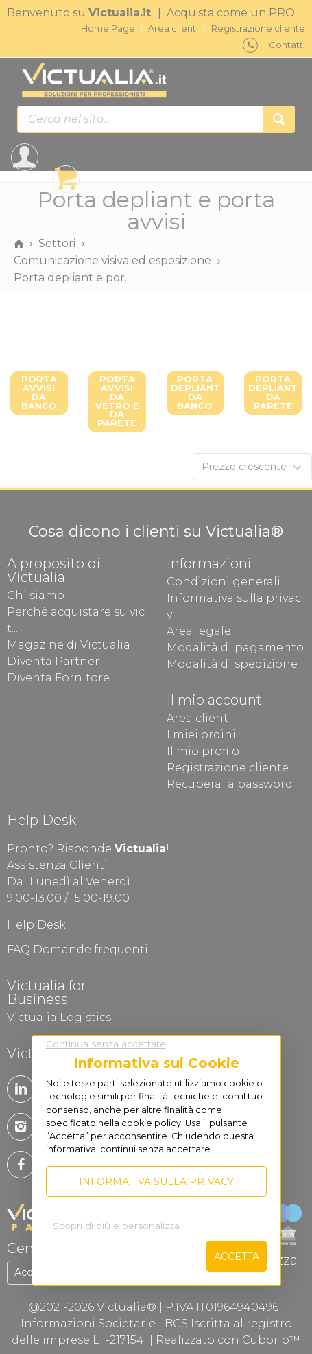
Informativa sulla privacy (156, 1182)
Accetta (236, 1256)
